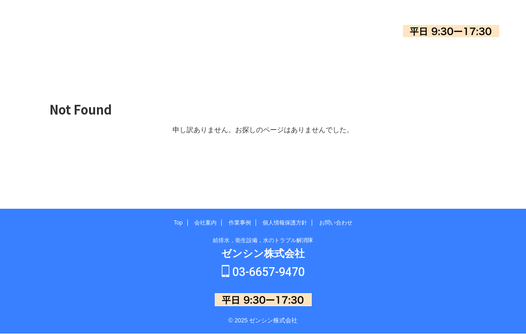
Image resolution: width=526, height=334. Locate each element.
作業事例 (263, 62)
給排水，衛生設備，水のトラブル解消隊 (263, 241)
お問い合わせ (411, 62)
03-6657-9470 (451, 13)
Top (114, 62)
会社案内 (189, 62)
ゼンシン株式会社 (63, 33)
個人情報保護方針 (337, 62)
